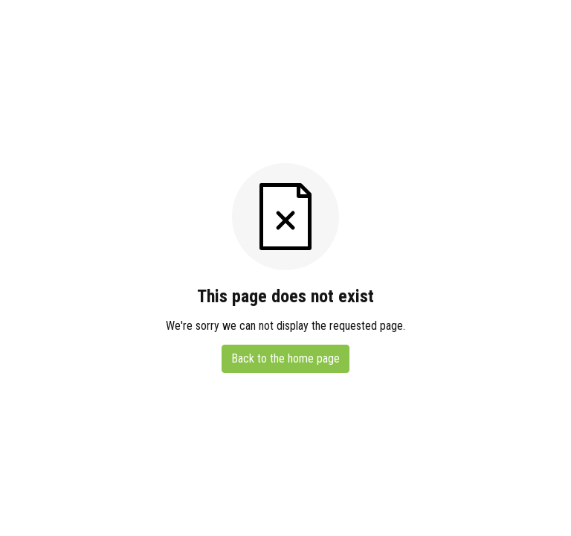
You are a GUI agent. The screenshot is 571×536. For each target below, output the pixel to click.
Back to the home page (285, 358)
